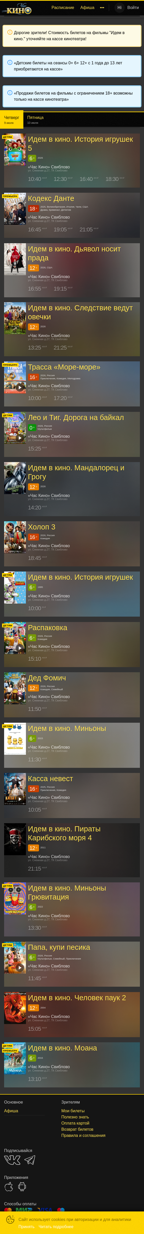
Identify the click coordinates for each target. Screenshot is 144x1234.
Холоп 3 (41, 527)
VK (12, 1160)
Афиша (87, 7)
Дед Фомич (47, 678)
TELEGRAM (29, 1160)
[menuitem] (63, 7)
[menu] (71, 7)
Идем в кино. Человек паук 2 (77, 998)
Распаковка (48, 628)
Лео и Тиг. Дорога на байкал (76, 417)
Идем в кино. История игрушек (80, 577)
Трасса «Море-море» (64, 367)
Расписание (63, 7)
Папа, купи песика (59, 947)
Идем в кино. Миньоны (67, 728)
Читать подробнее (56, 1227)
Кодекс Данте (51, 198)
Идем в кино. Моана (62, 1048)
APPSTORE (8, 1186)
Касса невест (50, 778)
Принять (26, 1227)
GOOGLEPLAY (22, 1186)
